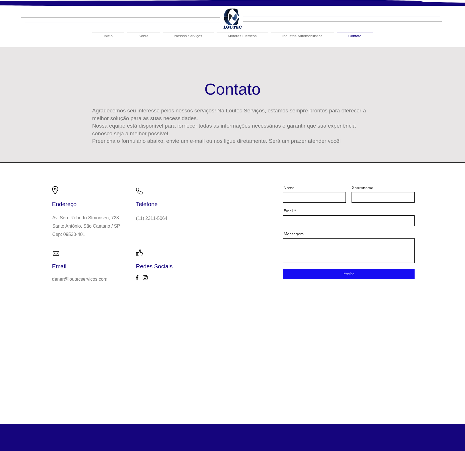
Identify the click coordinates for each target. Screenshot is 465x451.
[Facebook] (137, 277)
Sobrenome (362, 188)
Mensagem (294, 234)
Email (288, 211)
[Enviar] (349, 274)
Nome (289, 188)
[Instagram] (145, 277)
